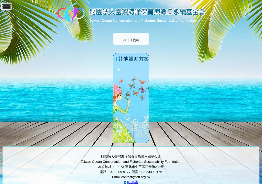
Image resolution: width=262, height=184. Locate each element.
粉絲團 (133, 182)
